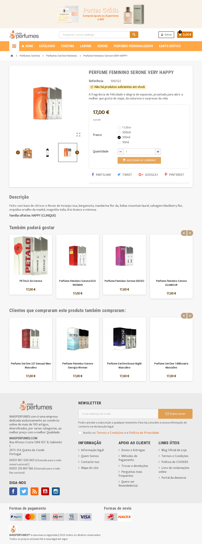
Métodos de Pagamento (128, 458)
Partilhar (101, 175)
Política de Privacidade (144, 433)
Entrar (165, 34)
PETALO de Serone (31, 281)
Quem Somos (90, 456)
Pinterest (174, 175)
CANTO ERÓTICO (170, 46)
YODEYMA (67, 46)
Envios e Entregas (133, 450)
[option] (30, 267)
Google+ (148, 175)
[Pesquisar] (98, 34)
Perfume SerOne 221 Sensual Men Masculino (31, 365)
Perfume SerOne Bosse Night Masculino (124, 365)
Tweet (124, 175)
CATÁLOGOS (47, 46)
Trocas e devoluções (134, 466)
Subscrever (175, 414)
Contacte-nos (90, 462)
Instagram (56, 491)
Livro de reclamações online (174, 470)
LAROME (85, 46)
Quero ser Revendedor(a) (128, 483)
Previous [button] (184, 228)
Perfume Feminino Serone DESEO (124, 281)
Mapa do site (89, 468)
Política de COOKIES (174, 462)
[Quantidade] (139, 151)
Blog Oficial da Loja (174, 450)
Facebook (13, 491)
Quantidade (100, 151)
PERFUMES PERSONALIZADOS (133, 46)
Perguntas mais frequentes (130, 474)
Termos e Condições (109, 433)
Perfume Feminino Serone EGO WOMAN (77, 283)
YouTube (45, 491)
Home (27, 46)
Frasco (97, 135)
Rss (34, 491)
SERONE (102, 46)
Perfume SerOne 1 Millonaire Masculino (171, 365)
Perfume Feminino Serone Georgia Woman (77, 365)
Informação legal (92, 450)
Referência (96, 81)
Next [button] (190, 228)
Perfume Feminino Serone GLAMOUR (171, 283)
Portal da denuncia (173, 477)
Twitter (24, 491)
